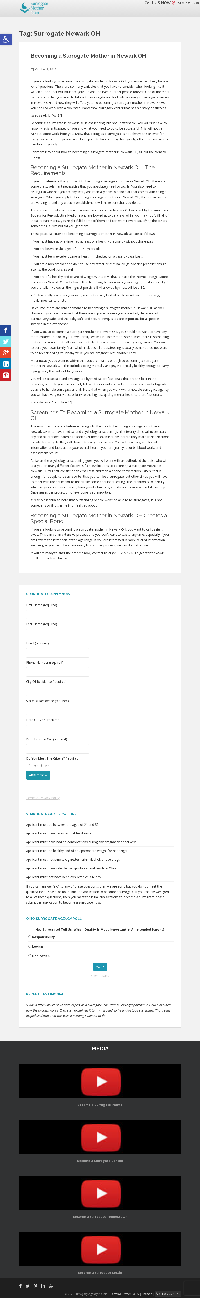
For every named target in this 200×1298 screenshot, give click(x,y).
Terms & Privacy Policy (43, 798)
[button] (6, 39)
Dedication (41, 956)
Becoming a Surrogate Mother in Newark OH (88, 55)
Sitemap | (153, 1293)
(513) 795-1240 (185, 2)
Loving (37, 946)
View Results (100, 975)
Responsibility (43, 937)
